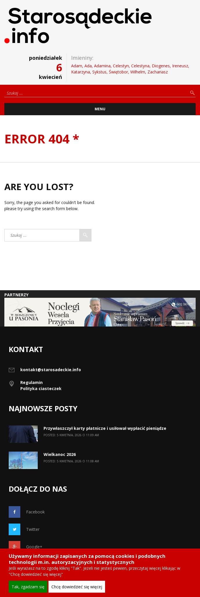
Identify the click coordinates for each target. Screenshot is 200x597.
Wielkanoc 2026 (60, 454)
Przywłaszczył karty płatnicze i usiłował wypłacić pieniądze (105, 428)
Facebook (27, 512)
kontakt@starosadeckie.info (50, 369)
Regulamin (31, 382)
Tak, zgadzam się (28, 586)
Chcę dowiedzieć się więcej (76, 586)
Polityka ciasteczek (41, 388)
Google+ (25, 547)
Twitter (24, 529)
